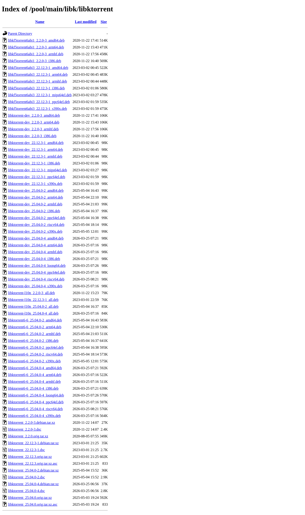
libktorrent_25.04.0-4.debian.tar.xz (33, 484)
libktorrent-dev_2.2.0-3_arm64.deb (33, 122)
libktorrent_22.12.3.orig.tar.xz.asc (32, 463)
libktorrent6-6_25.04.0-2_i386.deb (33, 341)
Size (104, 22)
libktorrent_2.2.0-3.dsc (24, 429)
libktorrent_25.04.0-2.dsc (26, 477)
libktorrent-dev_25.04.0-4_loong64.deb (37, 266)
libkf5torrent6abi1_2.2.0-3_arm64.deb (36, 47)
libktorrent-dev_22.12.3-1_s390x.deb (35, 184)
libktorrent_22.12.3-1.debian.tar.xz (33, 443)
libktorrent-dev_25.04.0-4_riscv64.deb (36, 279)
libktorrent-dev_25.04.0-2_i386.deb (34, 211)
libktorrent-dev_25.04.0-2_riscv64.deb (36, 225)
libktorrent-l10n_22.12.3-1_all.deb (33, 300)
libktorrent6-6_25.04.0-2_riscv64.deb (35, 354)
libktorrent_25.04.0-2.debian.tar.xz (33, 470)
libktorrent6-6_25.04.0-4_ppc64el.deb (36, 402)
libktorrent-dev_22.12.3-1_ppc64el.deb (36, 177)
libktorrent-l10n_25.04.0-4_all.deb (33, 313)
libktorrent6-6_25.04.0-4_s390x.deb (34, 416)
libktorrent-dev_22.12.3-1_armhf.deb (35, 156)
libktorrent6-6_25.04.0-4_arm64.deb (34, 375)
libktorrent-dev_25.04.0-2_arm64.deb (35, 197)
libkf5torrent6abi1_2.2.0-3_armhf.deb (35, 54)
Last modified (86, 22)
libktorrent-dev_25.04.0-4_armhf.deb (35, 252)
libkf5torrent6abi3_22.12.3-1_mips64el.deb (40, 95)
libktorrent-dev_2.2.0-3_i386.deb (32, 136)
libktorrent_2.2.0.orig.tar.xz (28, 436)
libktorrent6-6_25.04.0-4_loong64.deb (36, 395)
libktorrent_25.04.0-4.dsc (26, 491)
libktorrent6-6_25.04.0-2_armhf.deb (34, 334)
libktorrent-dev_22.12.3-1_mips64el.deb (37, 170)
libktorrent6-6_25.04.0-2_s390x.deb (34, 361)
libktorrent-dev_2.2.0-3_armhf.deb (33, 129)
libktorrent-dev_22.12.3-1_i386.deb (34, 163)
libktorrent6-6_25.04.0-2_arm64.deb (34, 327)
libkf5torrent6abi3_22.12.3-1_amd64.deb (38, 68)
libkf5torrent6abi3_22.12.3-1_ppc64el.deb (39, 102)
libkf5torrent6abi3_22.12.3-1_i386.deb (36, 88)
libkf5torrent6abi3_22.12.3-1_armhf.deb (37, 81)
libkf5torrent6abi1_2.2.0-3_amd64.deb (36, 40)
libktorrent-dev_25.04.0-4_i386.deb (34, 259)
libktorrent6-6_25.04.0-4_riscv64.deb (35, 409)
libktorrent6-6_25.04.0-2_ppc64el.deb (36, 347)
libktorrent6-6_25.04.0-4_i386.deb (33, 388)
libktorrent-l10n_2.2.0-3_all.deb (31, 293)
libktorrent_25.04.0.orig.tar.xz (30, 498)
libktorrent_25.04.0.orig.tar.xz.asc (32, 504)
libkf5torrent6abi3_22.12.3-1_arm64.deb (38, 74)
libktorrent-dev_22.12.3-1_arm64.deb (35, 149)
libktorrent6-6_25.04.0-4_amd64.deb (35, 368)
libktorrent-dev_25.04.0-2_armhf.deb (35, 204)
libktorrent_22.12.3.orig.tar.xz (30, 457)
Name (39, 22)
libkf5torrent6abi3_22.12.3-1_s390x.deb (37, 109)
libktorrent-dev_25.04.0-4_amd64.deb (36, 238)
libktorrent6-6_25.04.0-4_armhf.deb (34, 382)
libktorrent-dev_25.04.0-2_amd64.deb (36, 190)
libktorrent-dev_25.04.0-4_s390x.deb (35, 286)
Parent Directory (20, 33)
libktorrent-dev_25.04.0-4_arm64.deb (35, 245)
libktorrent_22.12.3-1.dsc (26, 450)
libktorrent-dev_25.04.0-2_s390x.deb (35, 231)
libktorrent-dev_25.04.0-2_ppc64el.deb (36, 218)
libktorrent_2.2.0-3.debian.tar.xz (31, 422)
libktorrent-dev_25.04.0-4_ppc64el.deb (36, 272)
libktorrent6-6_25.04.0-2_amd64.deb (35, 320)
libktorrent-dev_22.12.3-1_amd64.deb (36, 143)
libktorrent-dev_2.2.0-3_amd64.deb (34, 115)
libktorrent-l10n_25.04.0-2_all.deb (33, 306)
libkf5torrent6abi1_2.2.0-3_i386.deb (34, 61)
